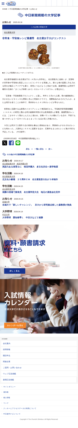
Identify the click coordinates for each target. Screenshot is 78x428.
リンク (6, 403)
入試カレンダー (64, 3)
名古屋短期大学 (8, 164)
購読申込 (6, 356)
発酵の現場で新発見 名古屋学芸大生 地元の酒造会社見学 (31, 192)
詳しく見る (15, 271)
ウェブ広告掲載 (9, 374)
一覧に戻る (39, 149)
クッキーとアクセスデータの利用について (19, 408)
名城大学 (6, 202)
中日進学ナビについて (12, 414)
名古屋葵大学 (9, 32)
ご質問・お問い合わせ (12, 368)
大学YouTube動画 (75, 3)
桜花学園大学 (22, 164)
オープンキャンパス (59, 3)
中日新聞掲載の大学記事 (19, 9)
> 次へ (49, 149)
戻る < (29, 149)
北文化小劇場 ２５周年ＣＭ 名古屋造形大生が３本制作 (30, 179)
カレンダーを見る (15, 325)
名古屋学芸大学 (8, 189)
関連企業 (6, 362)
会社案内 (6, 343)
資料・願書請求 (54, 3)
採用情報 (6, 349)
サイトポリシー (9, 387)
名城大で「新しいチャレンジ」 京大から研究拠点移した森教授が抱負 (36, 205)
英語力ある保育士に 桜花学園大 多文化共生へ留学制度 (30, 167)
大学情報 (48, 3)
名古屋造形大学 (8, 176)
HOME (4, 9)
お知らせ (33, 9)
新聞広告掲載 (8, 380)
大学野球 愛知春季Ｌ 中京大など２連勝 (22, 217)
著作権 (5, 392)
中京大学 (6, 215)
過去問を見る (70, 3)
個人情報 (6, 398)
